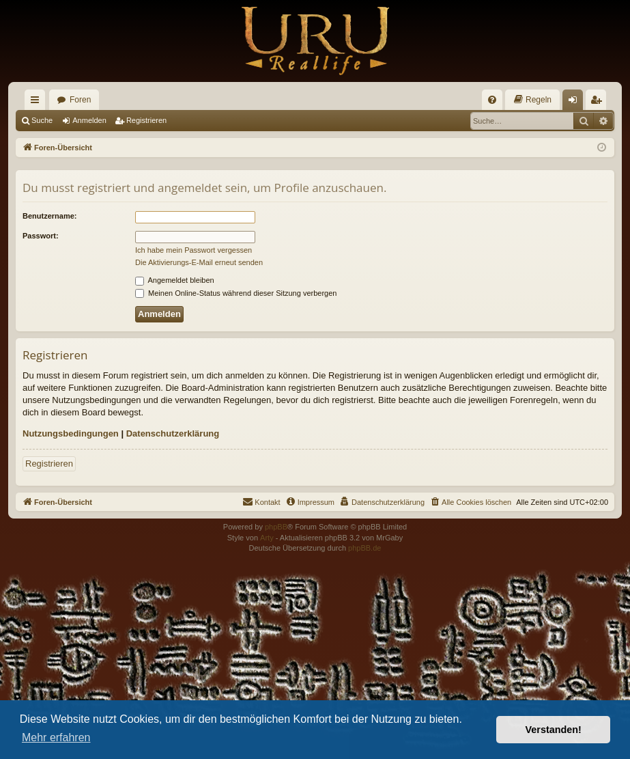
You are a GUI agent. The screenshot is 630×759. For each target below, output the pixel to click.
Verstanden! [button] (554, 729)
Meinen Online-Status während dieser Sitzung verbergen (236, 293)
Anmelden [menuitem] (576, 102)
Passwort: (41, 236)
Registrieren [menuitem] (599, 102)
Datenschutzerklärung (173, 433)
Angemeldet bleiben (174, 280)
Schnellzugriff (37, 102)
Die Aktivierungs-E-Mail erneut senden (199, 262)
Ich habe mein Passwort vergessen (193, 250)
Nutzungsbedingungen (71, 433)
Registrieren (146, 120)
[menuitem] (492, 99)
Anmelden (89, 120)
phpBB (276, 527)
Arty (267, 538)
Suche (42, 120)
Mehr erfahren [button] (56, 737)
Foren (80, 100)
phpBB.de (364, 548)
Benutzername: (49, 216)
